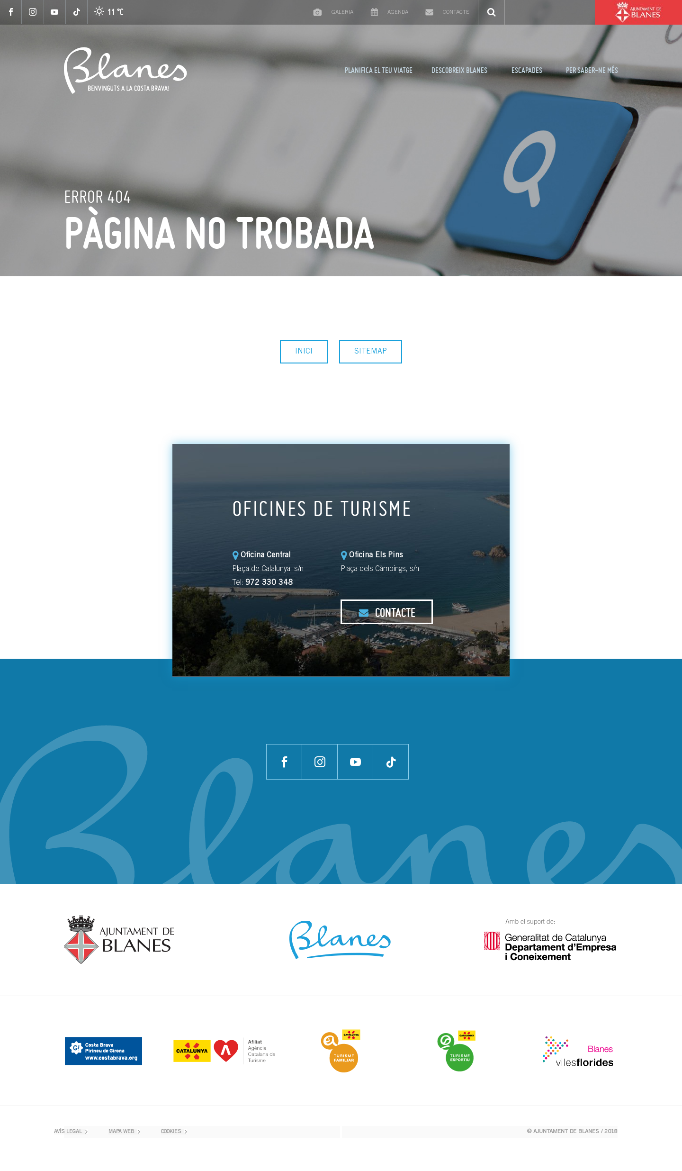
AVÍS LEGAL (68, 1132)
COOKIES (171, 1132)
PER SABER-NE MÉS (592, 70)
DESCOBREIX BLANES (459, 70)
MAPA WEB (121, 1132)
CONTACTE (387, 612)
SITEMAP (370, 351)
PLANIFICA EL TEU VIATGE (379, 70)
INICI (304, 351)
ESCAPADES (527, 70)
